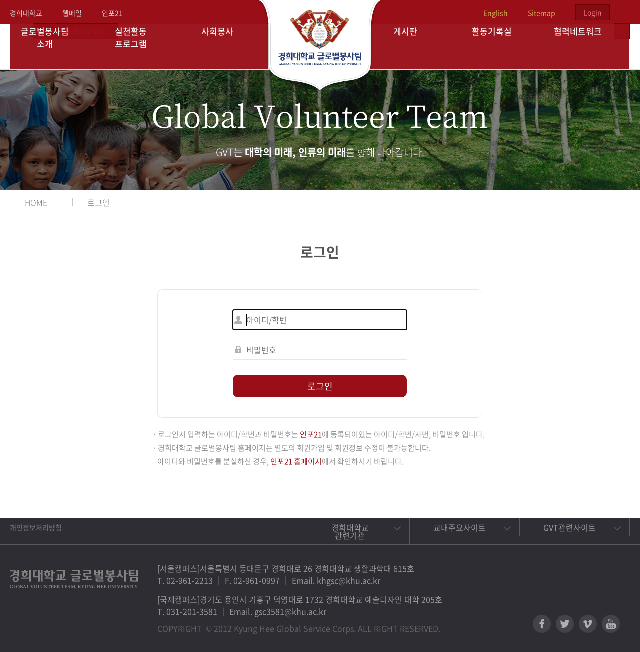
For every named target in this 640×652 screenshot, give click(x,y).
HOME (36, 202)
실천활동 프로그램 (139, 46)
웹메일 (72, 13)
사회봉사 (226, 46)
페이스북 (542, 624)
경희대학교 (26, 13)
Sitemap (542, 13)
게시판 (414, 46)
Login (593, 12)
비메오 (588, 624)
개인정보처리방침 (36, 527)
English (496, 13)
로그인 (99, 202)
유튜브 (611, 624)
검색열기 (622, 12)
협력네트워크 (587, 46)
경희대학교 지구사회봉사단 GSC (320, 46)
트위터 (565, 624)
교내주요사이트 (460, 527)
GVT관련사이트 (570, 527)
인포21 (112, 13)
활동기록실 (500, 46)
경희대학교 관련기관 (350, 531)
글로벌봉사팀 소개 (53, 46)
